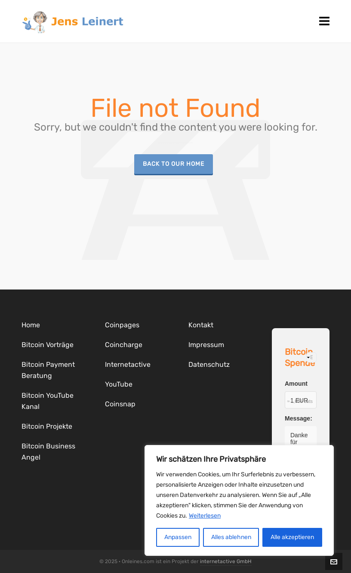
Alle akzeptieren (292, 537)
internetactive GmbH (226, 561)
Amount (296, 383)
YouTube (118, 384)
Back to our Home (173, 163)
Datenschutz (209, 364)
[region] (239, 500)
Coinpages (122, 325)
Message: (298, 418)
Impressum (206, 345)
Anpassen (177, 537)
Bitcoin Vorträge (48, 345)
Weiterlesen (205, 515)
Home (31, 325)
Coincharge (123, 345)
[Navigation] (324, 21)
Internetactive (128, 364)
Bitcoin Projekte (47, 426)
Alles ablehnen (231, 537)
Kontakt (200, 325)
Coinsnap (120, 404)
